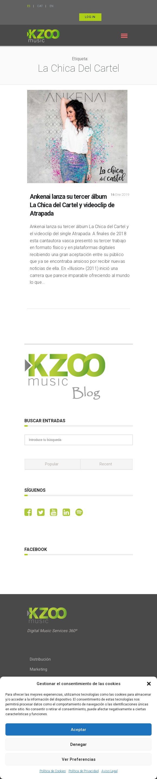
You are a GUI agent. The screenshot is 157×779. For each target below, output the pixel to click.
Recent (106, 464)
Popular (52, 464)
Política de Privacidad (84, 771)
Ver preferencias (78, 759)
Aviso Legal (109, 771)
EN (52, 6)
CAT (40, 6)
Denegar (78, 744)
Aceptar (78, 729)
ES (28, 6)
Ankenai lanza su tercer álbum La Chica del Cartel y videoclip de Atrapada (72, 205)
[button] (149, 683)
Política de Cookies (53, 771)
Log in (90, 16)
